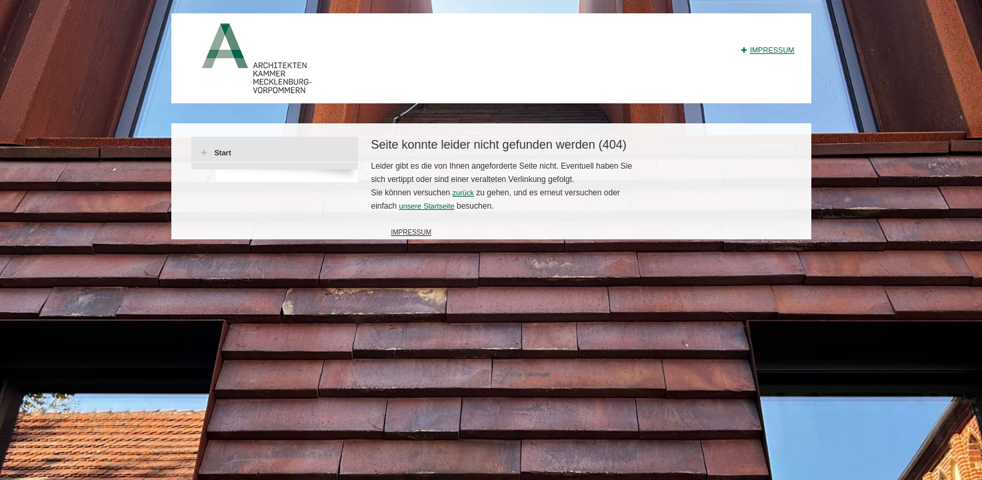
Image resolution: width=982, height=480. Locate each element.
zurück (463, 193)
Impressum (772, 50)
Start (223, 153)
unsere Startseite (427, 206)
